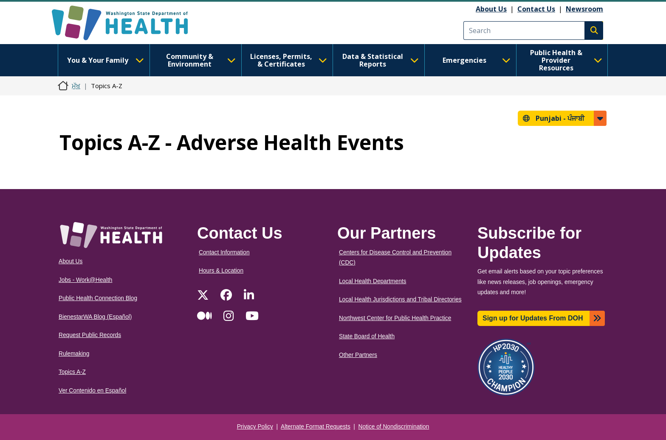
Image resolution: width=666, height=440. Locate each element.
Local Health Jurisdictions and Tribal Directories (400, 299)
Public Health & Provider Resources (566, 60)
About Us (491, 9)
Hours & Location (221, 270)
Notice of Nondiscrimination (393, 426)
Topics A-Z (72, 372)
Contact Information (224, 252)
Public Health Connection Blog (98, 298)
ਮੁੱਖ (76, 85)
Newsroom (584, 9)
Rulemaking (74, 354)
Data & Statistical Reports (380, 60)
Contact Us (536, 9)
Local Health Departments (372, 281)
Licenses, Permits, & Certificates (288, 60)
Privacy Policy (255, 426)
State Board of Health (367, 336)
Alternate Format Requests (315, 426)
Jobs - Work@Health (85, 280)
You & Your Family (105, 60)
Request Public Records (90, 335)
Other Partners (358, 355)
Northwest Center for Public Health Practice (395, 318)
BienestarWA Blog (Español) (95, 317)
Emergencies (477, 60)
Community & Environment (201, 60)
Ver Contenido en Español (92, 390)
